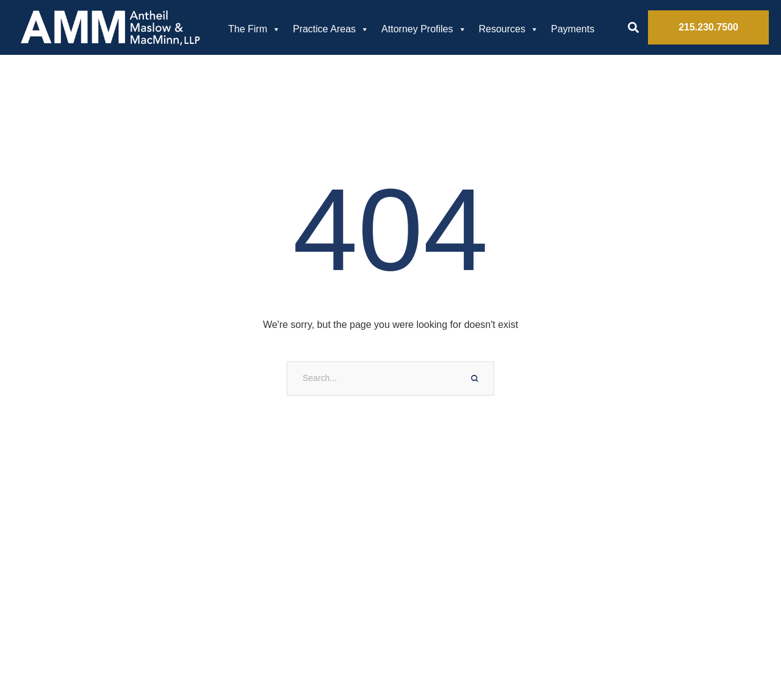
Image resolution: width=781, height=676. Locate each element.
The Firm (254, 29)
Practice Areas (331, 29)
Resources (509, 29)
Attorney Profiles (423, 29)
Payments (572, 29)
